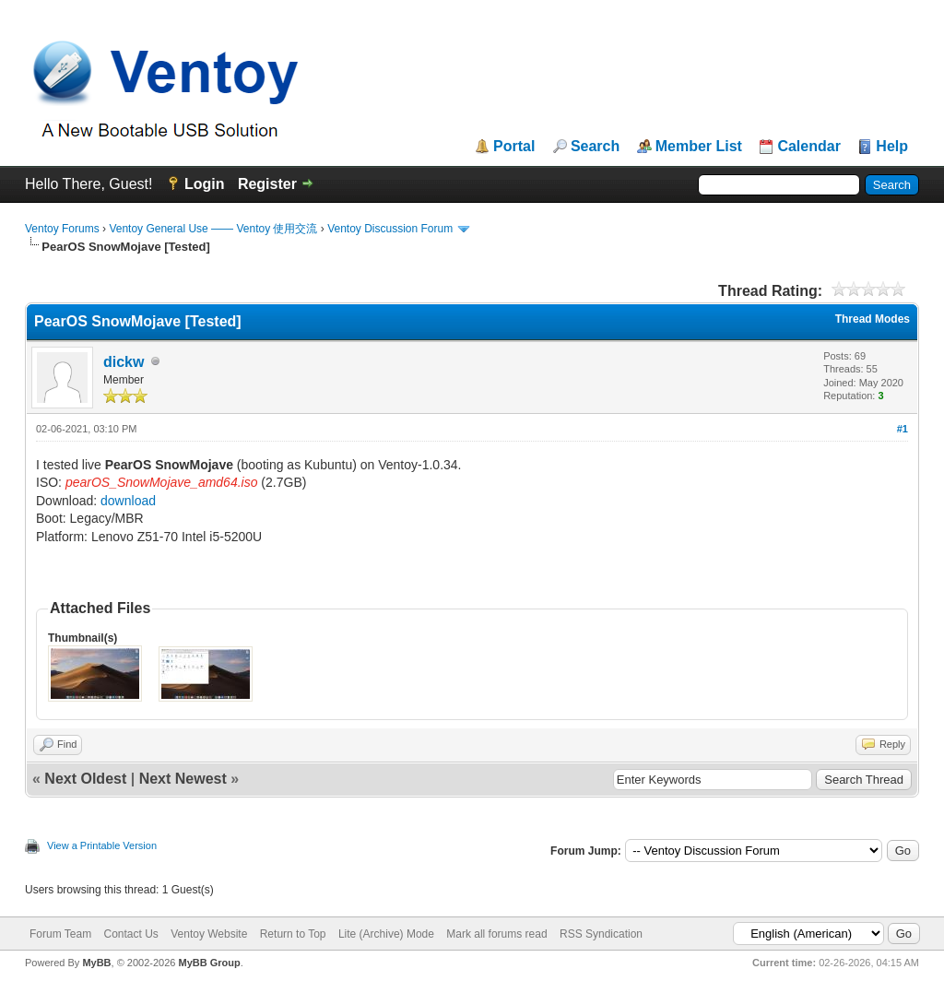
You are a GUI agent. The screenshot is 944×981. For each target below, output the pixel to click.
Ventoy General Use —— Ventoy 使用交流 (213, 228)
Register (267, 184)
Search (595, 146)
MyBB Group (209, 962)
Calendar (808, 146)
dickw (123, 362)
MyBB (96, 962)
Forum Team (60, 934)
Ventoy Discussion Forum (390, 228)
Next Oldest (85, 778)
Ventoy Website (209, 934)
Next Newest (183, 778)
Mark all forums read (496, 934)
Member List (698, 146)
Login (204, 184)
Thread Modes (872, 319)
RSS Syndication (601, 934)
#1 (902, 428)
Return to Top (293, 934)
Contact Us (130, 934)
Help (892, 146)
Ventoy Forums (62, 228)
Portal (514, 146)
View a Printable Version (102, 845)
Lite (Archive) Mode (386, 934)
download (128, 500)
